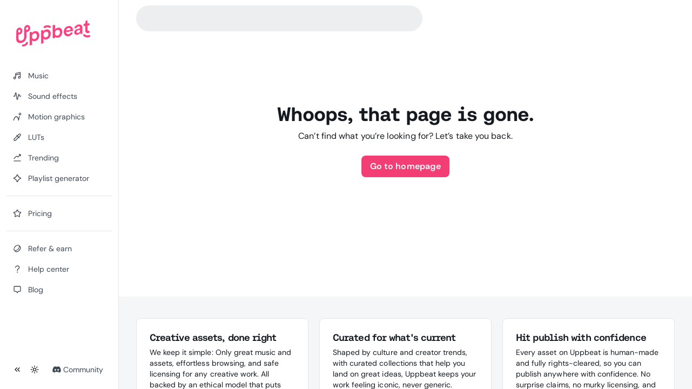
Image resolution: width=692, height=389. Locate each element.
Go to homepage (405, 166)
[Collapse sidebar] (17, 369)
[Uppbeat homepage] (53, 33)
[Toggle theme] (34, 369)
